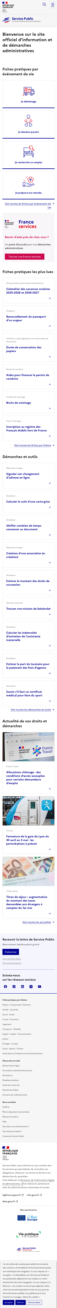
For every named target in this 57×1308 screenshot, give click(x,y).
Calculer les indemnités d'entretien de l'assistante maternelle (23, 636)
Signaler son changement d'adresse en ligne (22, 476)
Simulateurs (7, 1075)
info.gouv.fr (34, 1195)
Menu (52, 6)
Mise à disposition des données (15, 1112)
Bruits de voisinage (18, 403)
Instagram (31, 987)
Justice (5, 1039)
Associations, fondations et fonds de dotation (22, 1053)
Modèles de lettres (10, 1080)
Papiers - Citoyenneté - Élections (16, 1004)
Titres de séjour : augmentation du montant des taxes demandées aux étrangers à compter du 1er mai (26, 902)
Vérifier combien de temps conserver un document (23, 527)
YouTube (39, 987)
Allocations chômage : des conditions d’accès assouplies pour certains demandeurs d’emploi (25, 777)
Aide (4, 1121)
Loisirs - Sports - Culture (12, 1048)
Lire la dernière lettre (11, 959)
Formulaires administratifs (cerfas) (17, 1070)
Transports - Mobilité (11, 1029)
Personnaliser (34, 1302)
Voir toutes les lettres (11, 963)
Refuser (20, 1302)
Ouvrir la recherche (44, 4)
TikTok (14, 987)
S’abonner (11, 952)
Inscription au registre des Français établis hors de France (26, 428)
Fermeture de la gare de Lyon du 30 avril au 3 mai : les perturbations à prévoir (27, 840)
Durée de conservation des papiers (23, 349)
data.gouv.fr (10, 1201)
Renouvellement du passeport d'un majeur (26, 318)
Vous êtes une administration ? (15, 1126)
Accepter (8, 1302)
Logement (6, 1024)
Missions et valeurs (10, 1116)
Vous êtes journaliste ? (12, 1131)
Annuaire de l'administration (14, 1095)
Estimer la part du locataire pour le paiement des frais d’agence (27, 666)
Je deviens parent (28, 132)
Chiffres (5, 1107)
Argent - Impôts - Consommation (16, 1034)
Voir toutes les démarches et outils (31, 709)
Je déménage (28, 101)
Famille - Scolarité (10, 1009)
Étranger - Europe (10, 1043)
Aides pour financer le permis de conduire (27, 377)
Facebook (5, 987)
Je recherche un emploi (28, 162)
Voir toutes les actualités (36, 922)
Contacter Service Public (13, 1136)
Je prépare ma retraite (28, 193)
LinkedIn (22, 987)
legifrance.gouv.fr (13, 1195)
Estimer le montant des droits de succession (28, 583)
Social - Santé (8, 1014)
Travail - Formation (10, 1019)
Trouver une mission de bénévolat (28, 609)
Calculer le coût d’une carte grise (28, 502)
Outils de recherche (11, 1085)
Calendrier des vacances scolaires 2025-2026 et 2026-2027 (28, 291)
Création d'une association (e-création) (25, 555)
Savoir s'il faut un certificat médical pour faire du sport (24, 693)
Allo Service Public (10, 1090)
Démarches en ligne (11, 1065)
